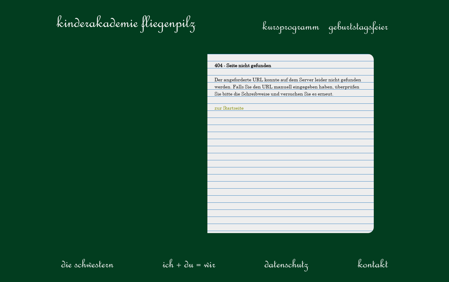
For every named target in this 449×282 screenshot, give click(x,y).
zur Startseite (229, 108)
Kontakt (373, 263)
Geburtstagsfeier (358, 25)
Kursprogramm (290, 25)
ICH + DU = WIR (189, 263)
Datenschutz (286, 263)
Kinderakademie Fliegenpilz (125, 22)
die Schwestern (87, 263)
